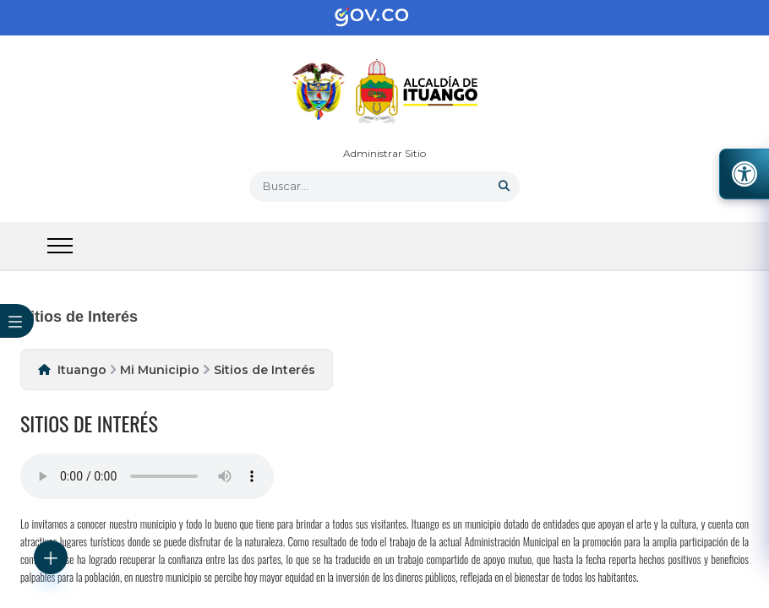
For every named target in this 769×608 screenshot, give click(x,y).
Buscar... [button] (285, 186)
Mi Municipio (159, 369)
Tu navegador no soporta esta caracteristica (147, 476)
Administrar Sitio (384, 153)
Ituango (81, 369)
